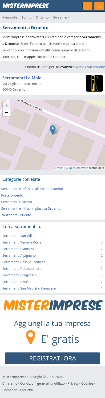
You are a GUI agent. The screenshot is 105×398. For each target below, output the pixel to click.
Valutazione (96, 67)
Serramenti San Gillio (18, 235)
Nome (79, 67)
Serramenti (61, 17)
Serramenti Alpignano (19, 255)
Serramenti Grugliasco (19, 275)
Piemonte (9, 17)
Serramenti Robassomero (21, 268)
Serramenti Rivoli (15, 281)
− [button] (6, 112)
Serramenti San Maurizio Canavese (29, 288)
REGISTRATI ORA (52, 358)
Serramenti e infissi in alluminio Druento (32, 188)
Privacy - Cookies (80, 383)
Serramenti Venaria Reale (21, 242)
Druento (42, 17)
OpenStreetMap (78, 168)
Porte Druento (12, 195)
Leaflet (59, 168)
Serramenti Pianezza (18, 249)
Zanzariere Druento (16, 215)
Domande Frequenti (17, 390)
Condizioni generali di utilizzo (42, 383)
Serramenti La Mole (21, 78)
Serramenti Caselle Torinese (23, 262)
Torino (26, 17)
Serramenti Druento (16, 202)
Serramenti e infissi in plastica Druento (31, 208)
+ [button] (6, 105)
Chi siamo (9, 383)
